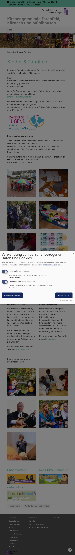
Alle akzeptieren (64, 295)
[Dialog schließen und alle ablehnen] (73, 252)
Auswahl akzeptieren (12, 295)
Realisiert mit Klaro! (66, 300)
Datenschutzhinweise (48, 265)
